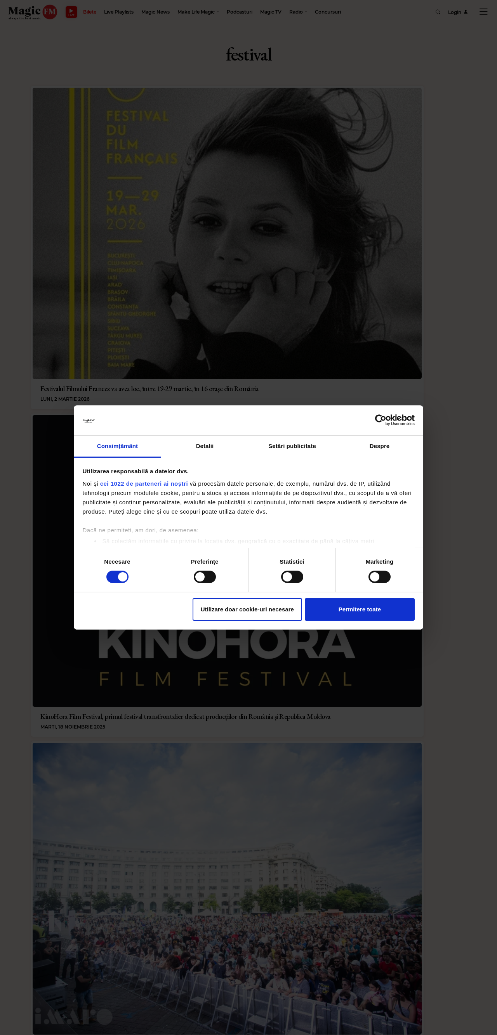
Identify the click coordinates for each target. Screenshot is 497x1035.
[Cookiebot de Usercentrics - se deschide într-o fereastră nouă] (381, 420)
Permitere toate (360, 609)
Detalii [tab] (205, 446)
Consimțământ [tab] (117, 446)
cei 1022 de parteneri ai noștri (144, 483)
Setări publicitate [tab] (292, 446)
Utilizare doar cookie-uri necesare (247, 609)
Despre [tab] (379, 446)
